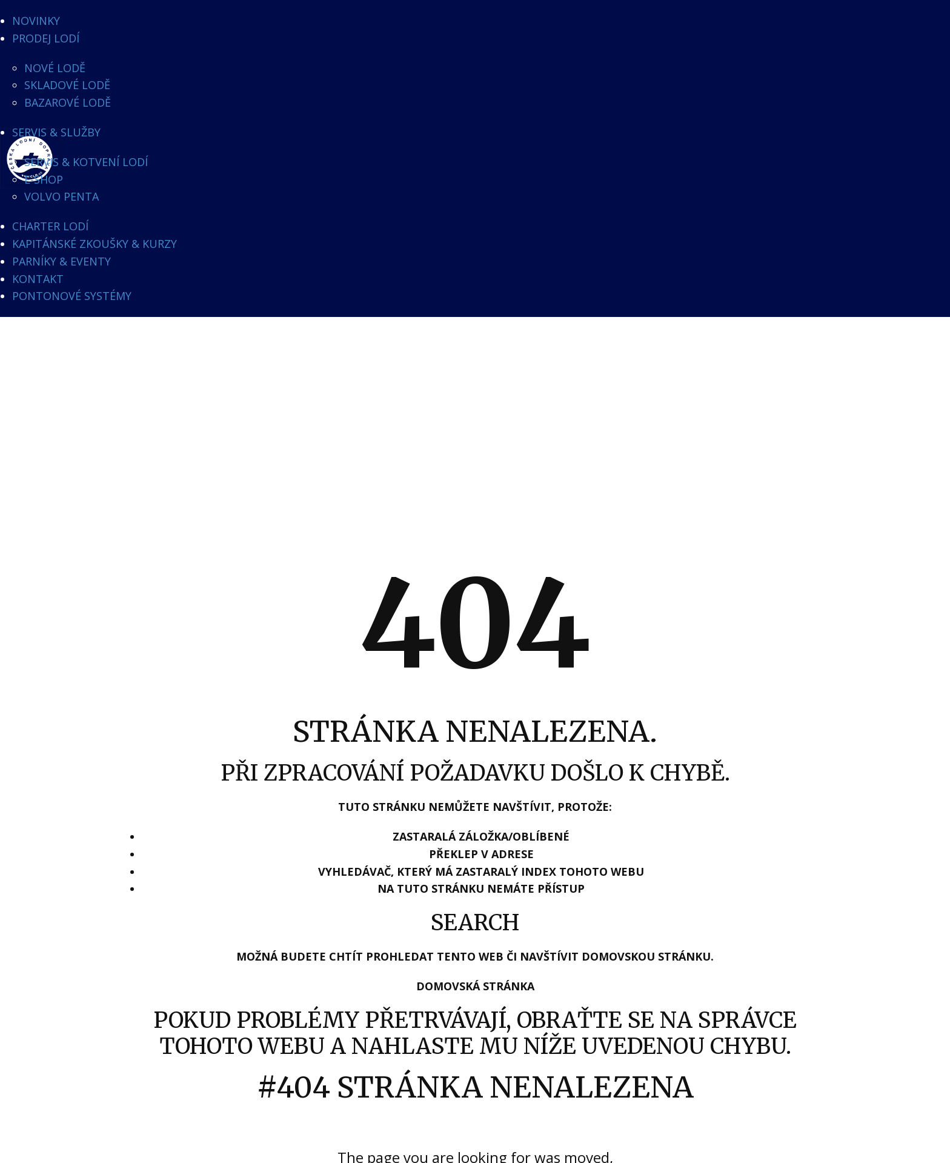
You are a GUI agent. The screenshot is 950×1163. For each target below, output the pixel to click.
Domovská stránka (475, 986)
